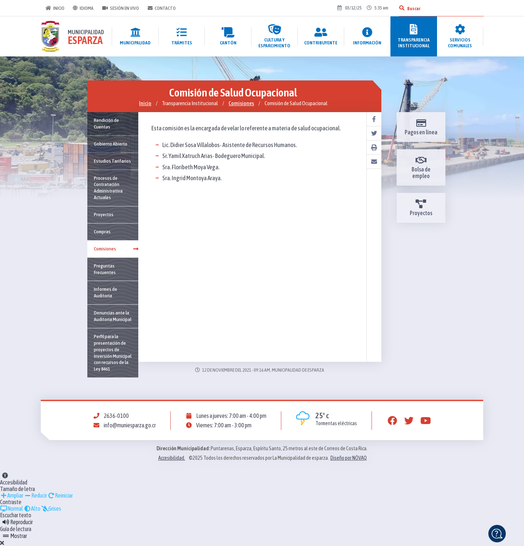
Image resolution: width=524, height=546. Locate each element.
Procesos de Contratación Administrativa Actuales (108, 188)
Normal (11, 508)
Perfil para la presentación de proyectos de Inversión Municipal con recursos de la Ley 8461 (112, 352)
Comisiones (241, 103)
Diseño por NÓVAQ (348, 458)
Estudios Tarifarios (112, 161)
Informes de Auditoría (105, 292)
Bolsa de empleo (421, 167)
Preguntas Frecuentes (105, 269)
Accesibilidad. (171, 458)
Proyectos (104, 214)
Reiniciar (60, 495)
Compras (102, 231)
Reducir (35, 495)
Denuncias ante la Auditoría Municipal (112, 316)
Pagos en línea (421, 127)
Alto (32, 508)
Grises (51, 508)
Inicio (54, 8)
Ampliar (11, 495)
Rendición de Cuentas (106, 123)
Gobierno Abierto (110, 144)
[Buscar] (401, 8)
